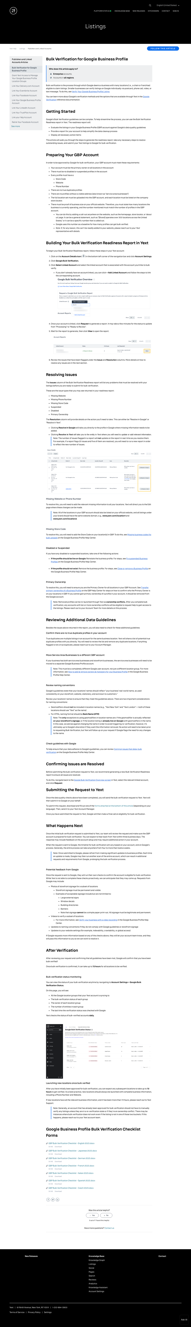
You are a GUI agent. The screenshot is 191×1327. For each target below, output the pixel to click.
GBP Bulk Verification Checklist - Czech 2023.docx (71, 1188)
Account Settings (96, 1291)
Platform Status (102, 11)
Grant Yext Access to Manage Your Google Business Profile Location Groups (25, 78)
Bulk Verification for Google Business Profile (24, 69)
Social (91, 1268)
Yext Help (13, 49)
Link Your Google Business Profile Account (26, 101)
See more (15, 126)
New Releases (139, 11)
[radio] (92, 1215)
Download (58, 1147)
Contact (166, 11)
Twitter (53, 1200)
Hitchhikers (153, 11)
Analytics (93, 1283)
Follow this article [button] (163, 48)
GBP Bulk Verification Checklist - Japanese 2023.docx (72, 1150)
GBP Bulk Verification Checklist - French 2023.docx (71, 1165)
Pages (91, 1272)
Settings (48, 1312)
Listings (22, 49)
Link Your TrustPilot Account (24, 112)
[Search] (151, 5)
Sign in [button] (176, 11)
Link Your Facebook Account (24, 95)
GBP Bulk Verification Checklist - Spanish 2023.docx (71, 1180)
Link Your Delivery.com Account (25, 86)
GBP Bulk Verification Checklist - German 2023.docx (71, 1158)
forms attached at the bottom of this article (114, 806)
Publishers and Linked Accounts (39, 49)
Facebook (48, 1200)
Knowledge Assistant (98, 1287)
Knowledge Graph (97, 1260)
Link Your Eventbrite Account (24, 90)
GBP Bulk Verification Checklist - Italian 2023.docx (70, 1173)
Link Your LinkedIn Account (23, 108)
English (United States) (167, 5)
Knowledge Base (122, 11)
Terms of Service (17, 1312)
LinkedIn (57, 1200)
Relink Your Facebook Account (25, 122)
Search (92, 1276)
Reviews (92, 1279)
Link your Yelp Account (22, 117)
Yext (11, 1307)
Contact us (109, 1228)
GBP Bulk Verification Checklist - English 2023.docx (71, 1143)
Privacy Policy (34, 1312)
